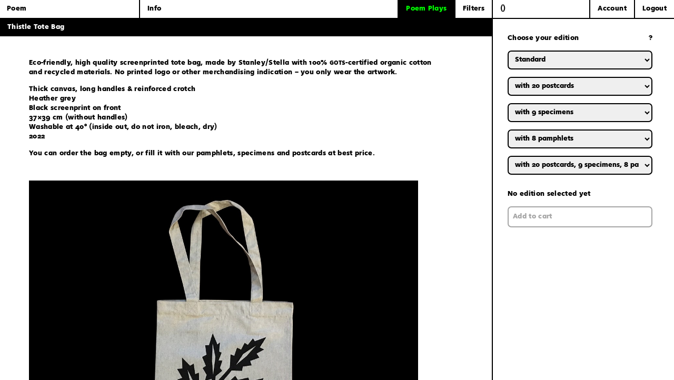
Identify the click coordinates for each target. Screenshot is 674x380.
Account (612, 9)
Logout (654, 9)
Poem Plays (426, 9)
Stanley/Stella (264, 63)
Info (154, 9)
